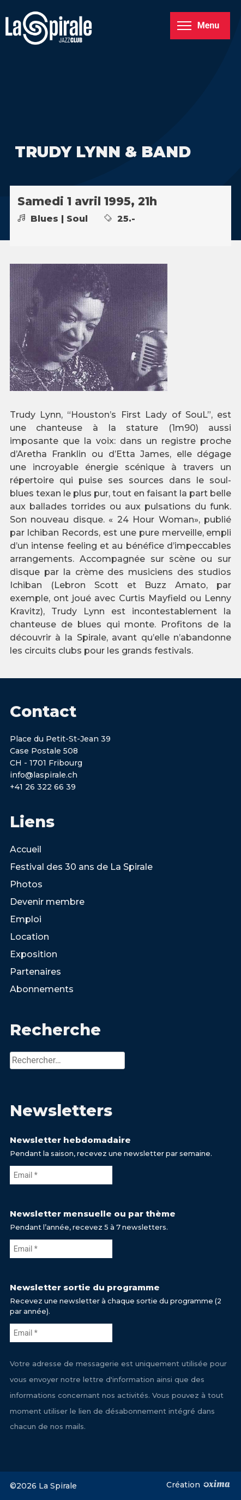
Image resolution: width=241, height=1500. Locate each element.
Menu (198, 25)
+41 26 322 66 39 (43, 787)
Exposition (33, 954)
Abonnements (42, 989)
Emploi (25, 919)
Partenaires (35, 972)
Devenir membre (47, 902)
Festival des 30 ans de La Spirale (81, 867)
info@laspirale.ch (43, 775)
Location (29, 937)
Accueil (25, 849)
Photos (26, 884)
